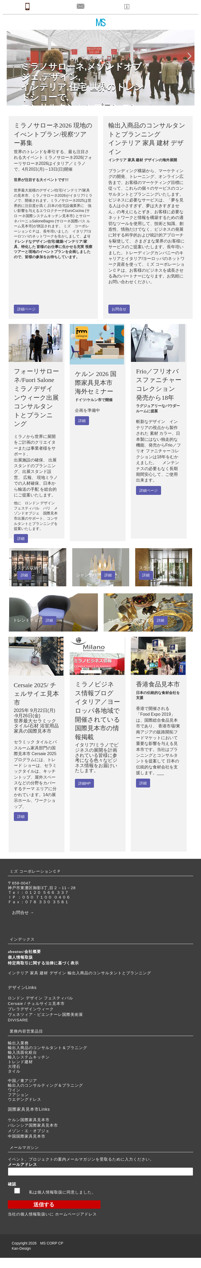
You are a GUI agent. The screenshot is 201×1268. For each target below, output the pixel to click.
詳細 (21, 538)
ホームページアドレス (76, 1214)
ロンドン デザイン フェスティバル (40, 998)
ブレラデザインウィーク (31, 1009)
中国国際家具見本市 (26, 1136)
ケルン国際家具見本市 (29, 1120)
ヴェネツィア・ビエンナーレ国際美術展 (45, 1014)
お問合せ (119, 309)
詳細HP (84, 783)
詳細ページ (26, 309)
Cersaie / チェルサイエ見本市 (36, 1003)
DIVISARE (18, 1020)
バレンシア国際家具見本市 (33, 1125)
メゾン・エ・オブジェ (29, 1130)
